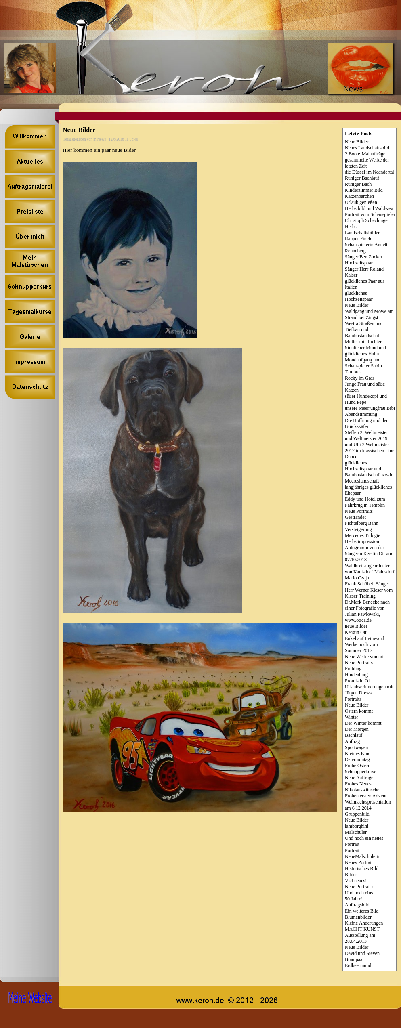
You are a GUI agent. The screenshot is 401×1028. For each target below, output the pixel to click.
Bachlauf (353, 735)
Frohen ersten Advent (365, 796)
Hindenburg (356, 675)
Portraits (353, 699)
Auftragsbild (357, 905)
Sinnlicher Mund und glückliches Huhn (365, 351)
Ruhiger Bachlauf (362, 178)
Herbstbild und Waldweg (369, 208)
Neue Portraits (359, 511)
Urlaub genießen (361, 202)
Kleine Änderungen (364, 923)
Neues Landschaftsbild (367, 148)
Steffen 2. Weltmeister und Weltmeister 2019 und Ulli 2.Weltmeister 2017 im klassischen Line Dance (369, 444)
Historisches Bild (361, 868)
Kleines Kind (358, 753)
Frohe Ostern (357, 765)
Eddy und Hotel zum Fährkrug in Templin (365, 502)
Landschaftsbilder (362, 232)
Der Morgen (357, 729)
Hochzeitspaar (359, 263)
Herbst (351, 226)
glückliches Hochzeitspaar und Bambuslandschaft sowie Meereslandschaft (369, 472)
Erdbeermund (358, 965)
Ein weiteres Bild (361, 911)
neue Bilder (356, 626)
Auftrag (352, 741)
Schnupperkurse (360, 771)
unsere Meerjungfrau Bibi (370, 408)
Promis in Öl (357, 681)
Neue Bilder (356, 142)
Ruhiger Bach (358, 184)
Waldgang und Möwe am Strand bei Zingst (369, 314)
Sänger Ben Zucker (363, 257)
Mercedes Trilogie (362, 535)
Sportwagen (356, 747)
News (101, 139)
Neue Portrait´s (359, 887)
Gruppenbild (357, 814)
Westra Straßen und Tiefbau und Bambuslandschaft (364, 329)
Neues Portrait (359, 862)
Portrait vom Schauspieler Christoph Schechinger (370, 217)
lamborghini (356, 826)
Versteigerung (358, 529)
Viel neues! (356, 880)
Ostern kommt (359, 711)
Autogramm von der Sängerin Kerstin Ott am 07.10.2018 (368, 553)
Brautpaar (354, 959)
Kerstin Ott (356, 632)
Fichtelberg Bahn (361, 523)
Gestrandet (355, 517)
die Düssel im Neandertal (369, 172)
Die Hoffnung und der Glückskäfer (366, 423)
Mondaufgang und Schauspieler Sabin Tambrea (363, 366)
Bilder (351, 874)
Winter (351, 717)
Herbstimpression (362, 541)
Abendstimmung (361, 414)
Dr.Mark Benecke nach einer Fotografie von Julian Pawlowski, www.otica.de (367, 611)
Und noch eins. (359, 893)
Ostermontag (357, 759)
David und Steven (362, 953)
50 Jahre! (354, 899)
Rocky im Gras (359, 378)
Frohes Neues (358, 784)
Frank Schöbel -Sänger (367, 584)
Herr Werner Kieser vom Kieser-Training (369, 593)
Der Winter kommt (363, 723)
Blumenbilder (358, 917)
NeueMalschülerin (363, 856)
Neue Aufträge (359, 777)
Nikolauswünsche (362, 790)
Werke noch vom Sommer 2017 (361, 647)
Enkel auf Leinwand (364, 638)
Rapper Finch (358, 238)
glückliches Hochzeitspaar (359, 296)
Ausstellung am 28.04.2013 (360, 938)
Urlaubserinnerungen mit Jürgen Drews (369, 690)
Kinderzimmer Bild (364, 190)
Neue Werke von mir (365, 656)
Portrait (352, 850)
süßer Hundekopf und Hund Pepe (366, 399)
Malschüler (356, 832)
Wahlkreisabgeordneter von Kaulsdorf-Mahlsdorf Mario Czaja (370, 572)
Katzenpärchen (359, 196)
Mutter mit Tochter (363, 341)
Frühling (353, 668)
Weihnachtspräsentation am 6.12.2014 (368, 805)
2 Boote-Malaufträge (365, 154)
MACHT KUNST (362, 929)
